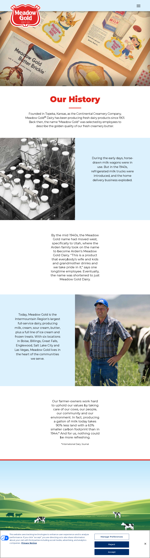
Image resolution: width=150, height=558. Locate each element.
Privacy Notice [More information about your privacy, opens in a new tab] (29, 544)
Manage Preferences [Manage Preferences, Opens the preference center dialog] (112, 538)
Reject (111, 546)
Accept (111, 553)
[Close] (145, 545)
